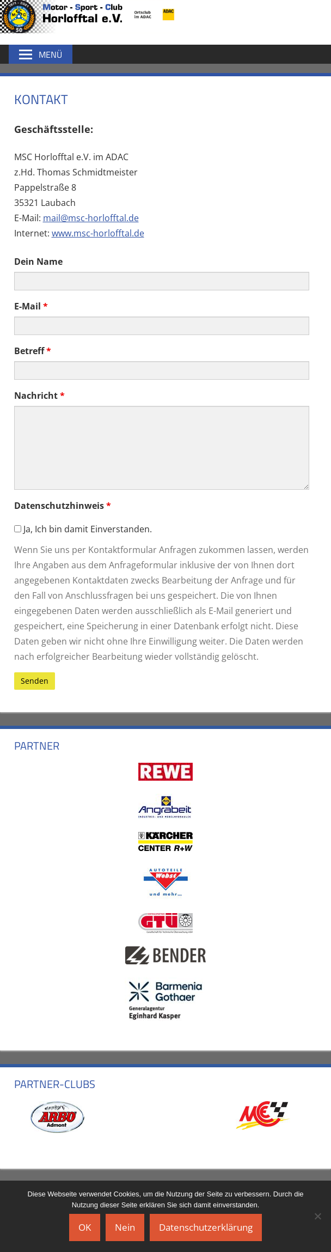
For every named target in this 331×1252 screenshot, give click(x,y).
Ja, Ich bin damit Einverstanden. (83, 529)
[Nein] (317, 1216)
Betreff (32, 351)
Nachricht (39, 396)
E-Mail (31, 306)
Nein (125, 1227)
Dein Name (38, 262)
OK (84, 1227)
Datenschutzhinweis (62, 506)
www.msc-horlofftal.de (98, 233)
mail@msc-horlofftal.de (91, 218)
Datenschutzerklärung (206, 1227)
